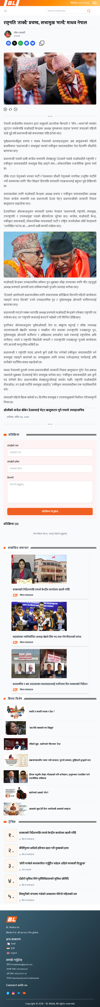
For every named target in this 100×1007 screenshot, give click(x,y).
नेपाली (11, 944)
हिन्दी (11, 948)
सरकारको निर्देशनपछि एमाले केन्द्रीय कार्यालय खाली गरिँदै (41, 589)
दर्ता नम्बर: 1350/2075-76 (17, 973)
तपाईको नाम (12, 446)
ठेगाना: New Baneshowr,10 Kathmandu (23, 978)
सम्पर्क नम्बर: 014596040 (17, 969)
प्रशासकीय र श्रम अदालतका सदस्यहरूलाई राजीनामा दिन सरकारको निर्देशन (50, 684)
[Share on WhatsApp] (20, 43)
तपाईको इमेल (13, 462)
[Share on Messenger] (26, 43)
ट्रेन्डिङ (12, 821)
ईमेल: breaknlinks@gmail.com (20, 964)
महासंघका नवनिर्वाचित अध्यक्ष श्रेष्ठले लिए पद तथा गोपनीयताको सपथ (47, 637)
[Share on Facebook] (8, 43)
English (12, 953)
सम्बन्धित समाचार (18, 547)
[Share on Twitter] (14, 43)
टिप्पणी (10, 478)
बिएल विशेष (15, 698)
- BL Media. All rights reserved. (59, 1004)
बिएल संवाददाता (26, 595)
